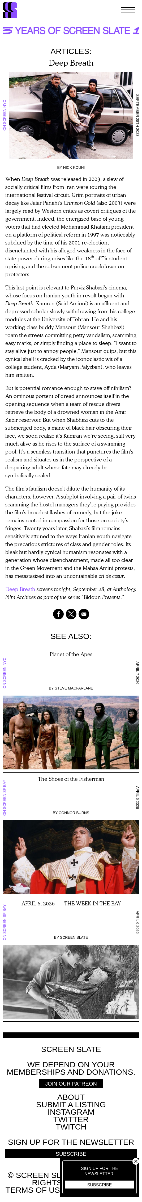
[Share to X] (71, 614)
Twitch (71, 1126)
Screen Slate (74, 937)
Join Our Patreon (71, 1084)
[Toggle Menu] (128, 10)
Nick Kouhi (74, 167)
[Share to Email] (84, 614)
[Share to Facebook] (58, 614)
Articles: (71, 51)
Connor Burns (74, 813)
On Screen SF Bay (4, 798)
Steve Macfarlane (74, 688)
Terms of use (35, 1190)
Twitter (71, 1119)
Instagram (71, 1112)
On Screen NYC (4, 115)
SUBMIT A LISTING (71, 1104)
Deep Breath (20, 589)
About (71, 1097)
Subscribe (99, 1185)
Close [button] (135, 1161)
